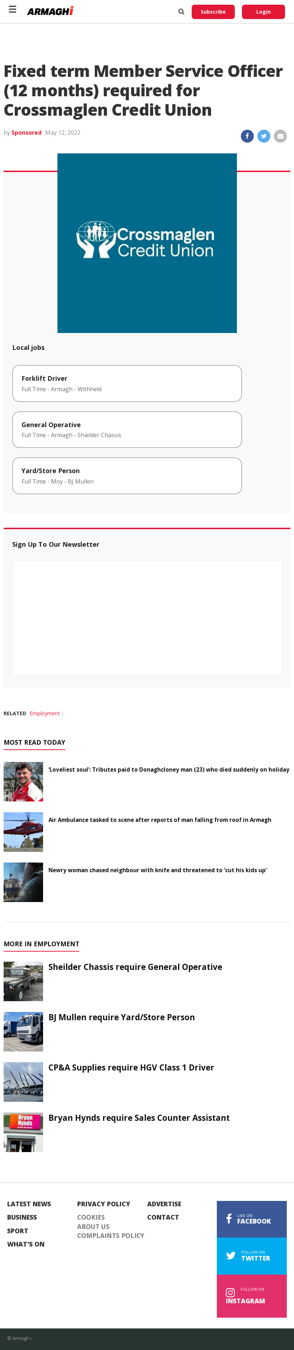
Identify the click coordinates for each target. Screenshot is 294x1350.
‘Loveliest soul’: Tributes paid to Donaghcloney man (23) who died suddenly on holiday (168, 769)
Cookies (91, 1217)
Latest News (29, 1204)
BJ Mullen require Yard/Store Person (121, 1017)
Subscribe (213, 11)
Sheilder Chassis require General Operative (135, 966)
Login (263, 11)
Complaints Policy (110, 1236)
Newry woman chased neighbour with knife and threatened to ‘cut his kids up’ (157, 870)
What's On (26, 1244)
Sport (17, 1231)
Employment (45, 713)
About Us (93, 1227)
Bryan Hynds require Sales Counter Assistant (139, 1117)
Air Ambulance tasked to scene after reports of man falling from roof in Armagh (159, 819)
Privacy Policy (103, 1204)
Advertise (164, 1204)
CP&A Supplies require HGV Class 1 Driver (131, 1067)
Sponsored (26, 133)
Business (22, 1217)
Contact (163, 1217)
